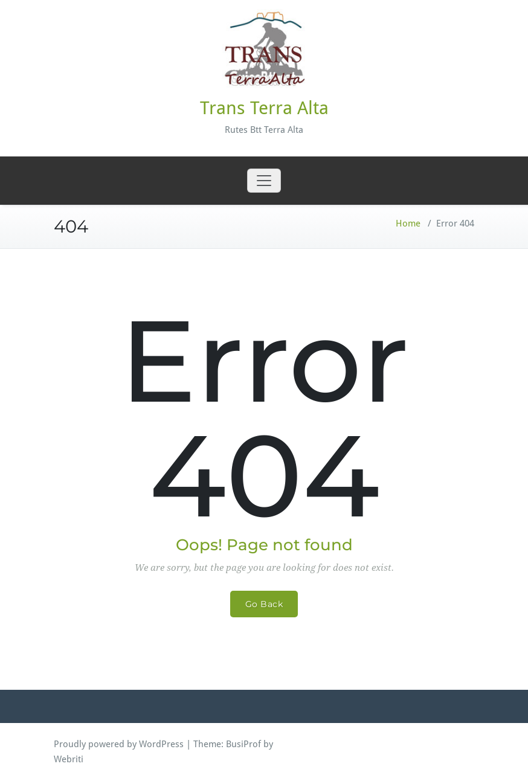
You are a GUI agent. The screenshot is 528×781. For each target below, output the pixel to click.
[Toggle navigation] (264, 181)
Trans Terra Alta (264, 107)
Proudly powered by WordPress (119, 744)
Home (408, 223)
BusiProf (243, 744)
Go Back (264, 604)
